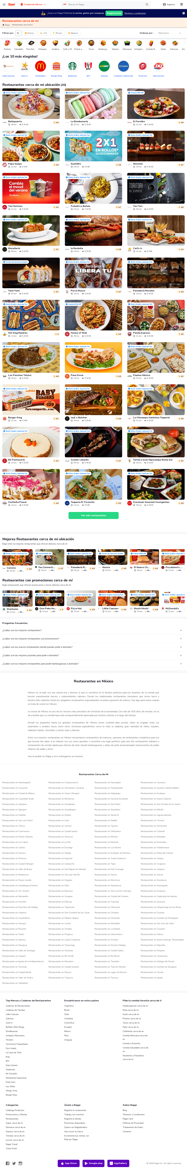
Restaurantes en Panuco (60, 972)
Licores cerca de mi (15, 1140)
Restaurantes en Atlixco (152, 934)
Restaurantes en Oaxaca (14, 853)
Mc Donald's (11, 1073)
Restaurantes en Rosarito (14, 929)
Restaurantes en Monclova (107, 880)
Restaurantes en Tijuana (106, 825)
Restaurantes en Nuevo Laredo (16, 880)
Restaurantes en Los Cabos (15, 842)
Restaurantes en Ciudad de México (18, 793)
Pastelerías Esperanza (16, 1078)
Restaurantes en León (59, 820)
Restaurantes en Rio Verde (61, 956)
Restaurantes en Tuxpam (14, 956)
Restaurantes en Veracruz (61, 836)
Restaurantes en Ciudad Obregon (18, 863)
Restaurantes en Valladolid (15, 983)
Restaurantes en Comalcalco (154, 956)
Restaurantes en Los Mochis (108, 847)
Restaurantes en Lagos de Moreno (111, 972)
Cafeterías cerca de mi (133, 1031)
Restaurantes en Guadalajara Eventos (20, 885)
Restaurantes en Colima (13, 847)
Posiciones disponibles (74, 1123)
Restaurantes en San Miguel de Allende (67, 869)
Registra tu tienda (72, 1118)
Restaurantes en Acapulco (153, 863)
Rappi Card (128, 1118)
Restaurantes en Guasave (153, 901)
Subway (9, 1018)
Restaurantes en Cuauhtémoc (16, 918)
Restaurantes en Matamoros (15, 874)
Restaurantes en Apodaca (14, 804)
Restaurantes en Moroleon (61, 961)
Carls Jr (9, 1022)
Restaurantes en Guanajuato (154, 885)
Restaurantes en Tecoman (14, 966)
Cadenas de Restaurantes (18, 1005)
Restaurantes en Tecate (152, 972)
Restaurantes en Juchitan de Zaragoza (158, 966)
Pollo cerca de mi (131, 1027)
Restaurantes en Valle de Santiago (18, 950)
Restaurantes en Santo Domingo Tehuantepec (162, 939)
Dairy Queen (12, 1065)
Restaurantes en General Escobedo (111, 798)
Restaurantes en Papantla (153, 945)
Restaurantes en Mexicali (106, 842)
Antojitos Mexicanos (15, 1035)
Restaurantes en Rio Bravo (107, 956)
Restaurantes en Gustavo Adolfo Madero (160, 788)
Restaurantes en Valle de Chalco (17, 977)
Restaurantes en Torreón (152, 820)
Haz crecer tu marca (73, 1131)
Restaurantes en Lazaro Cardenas (64, 939)
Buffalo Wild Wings (15, 1027)
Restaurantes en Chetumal (107, 918)
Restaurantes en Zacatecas (154, 880)
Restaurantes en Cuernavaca (16, 831)
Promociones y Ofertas (16, 1114)
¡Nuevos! (73, 33)
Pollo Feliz (10, 1082)
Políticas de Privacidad (133, 1123)
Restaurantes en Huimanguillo (16, 782)
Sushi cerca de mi (131, 1014)
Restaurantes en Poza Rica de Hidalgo (20, 907)
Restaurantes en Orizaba (60, 929)
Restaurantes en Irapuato (60, 858)
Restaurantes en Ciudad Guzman (64, 966)
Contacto (127, 1131)
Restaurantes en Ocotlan (106, 939)
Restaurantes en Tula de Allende (110, 966)
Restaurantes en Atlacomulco (108, 934)
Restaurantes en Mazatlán (153, 836)
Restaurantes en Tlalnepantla (109, 788)
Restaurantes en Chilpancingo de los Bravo (161, 907)
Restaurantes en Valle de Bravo (17, 869)
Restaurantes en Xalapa (60, 853)
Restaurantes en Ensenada (153, 842)
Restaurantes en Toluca (13, 825)
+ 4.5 (43, 33)
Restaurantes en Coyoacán (15, 788)
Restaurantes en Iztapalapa (107, 793)
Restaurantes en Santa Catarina (156, 798)
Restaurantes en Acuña (60, 923)
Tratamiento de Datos (133, 1127)
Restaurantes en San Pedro (107, 804)
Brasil (67, 1010)
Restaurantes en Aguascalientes (156, 815)
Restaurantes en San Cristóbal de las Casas (69, 912)
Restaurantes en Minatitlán (107, 923)
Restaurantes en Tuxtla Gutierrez (110, 858)
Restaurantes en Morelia (106, 836)
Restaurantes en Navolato (61, 950)
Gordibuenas (12, 1031)
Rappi (6, 25)
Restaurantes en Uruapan (61, 896)
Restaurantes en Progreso (61, 934)
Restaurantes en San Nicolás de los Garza (160, 804)
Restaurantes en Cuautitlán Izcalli (18, 798)
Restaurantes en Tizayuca (61, 977)
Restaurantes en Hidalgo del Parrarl (157, 961)
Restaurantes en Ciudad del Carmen (111, 896)
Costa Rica (69, 1022)
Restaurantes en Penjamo (153, 950)
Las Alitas (10, 1086)
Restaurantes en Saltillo (106, 820)
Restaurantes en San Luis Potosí (17, 820)
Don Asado (11, 1048)
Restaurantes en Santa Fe (107, 815)
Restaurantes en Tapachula (61, 907)
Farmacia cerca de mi (15, 1127)
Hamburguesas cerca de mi (135, 1005)
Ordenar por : (147, 33)
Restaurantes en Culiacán (153, 831)
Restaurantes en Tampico (153, 869)
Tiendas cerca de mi (15, 1135)
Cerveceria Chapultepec (17, 1044)
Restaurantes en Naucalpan (108, 782)
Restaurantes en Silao (59, 885)
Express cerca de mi (15, 1131)
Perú (66, 1035)
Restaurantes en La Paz (60, 842)
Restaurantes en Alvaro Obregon (64, 793)
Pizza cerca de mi (130, 1010)
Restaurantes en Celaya (152, 858)
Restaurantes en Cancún (60, 825)
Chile (66, 1014)
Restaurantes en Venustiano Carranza (66, 788)
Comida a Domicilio (131, 1043)
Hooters (9, 1039)
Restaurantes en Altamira (14, 912)
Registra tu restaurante (75, 1110)
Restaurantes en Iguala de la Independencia (23, 961)
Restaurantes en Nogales (60, 880)
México (67, 1031)
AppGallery (118, 1163)
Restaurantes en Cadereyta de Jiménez (159, 896)
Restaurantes (12, 1118)
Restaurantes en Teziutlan (107, 961)
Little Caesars (12, 1014)
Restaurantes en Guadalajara (62, 809)
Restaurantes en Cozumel (153, 929)
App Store (69, 1163)
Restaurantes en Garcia (106, 874)
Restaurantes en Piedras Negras (64, 918)
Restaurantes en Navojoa (14, 923)
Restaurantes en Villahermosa (155, 847)
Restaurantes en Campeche (61, 863)
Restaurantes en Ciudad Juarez (63, 831)
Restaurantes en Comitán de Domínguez (159, 918)
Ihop (8, 1056)
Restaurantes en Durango (61, 847)
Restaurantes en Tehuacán (107, 907)
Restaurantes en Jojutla (152, 977)
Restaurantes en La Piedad (107, 929)
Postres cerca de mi (132, 1018)
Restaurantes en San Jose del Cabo (157, 923)
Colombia (68, 1018)
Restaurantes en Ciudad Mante (16, 972)
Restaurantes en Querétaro (107, 809)
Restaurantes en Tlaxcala (107, 901)
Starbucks (10, 1069)
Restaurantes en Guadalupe (62, 804)
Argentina (68, 1005)
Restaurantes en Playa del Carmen (157, 853)
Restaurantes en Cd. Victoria (15, 891)
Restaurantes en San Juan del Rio (64, 874)
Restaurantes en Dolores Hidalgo (110, 945)
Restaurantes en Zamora (13, 939)
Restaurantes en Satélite (14, 815)
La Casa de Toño (13, 1052)
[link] (31, 106)
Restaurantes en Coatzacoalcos (63, 782)
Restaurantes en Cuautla (152, 912)
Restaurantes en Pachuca (14, 858)
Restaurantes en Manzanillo (15, 896)
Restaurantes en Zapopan (14, 809)
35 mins (57, 33)
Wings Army (11, 1090)
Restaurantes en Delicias (60, 901)
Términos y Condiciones (134, 1114)
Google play (94, 1163)
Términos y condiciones (135, 13)
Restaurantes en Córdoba (107, 912)
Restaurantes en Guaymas (153, 891)
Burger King (11, 1095)
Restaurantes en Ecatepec (153, 793)
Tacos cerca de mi (131, 1022)
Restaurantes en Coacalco (153, 782)
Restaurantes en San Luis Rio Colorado (113, 891)
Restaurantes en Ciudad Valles (109, 950)
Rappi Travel (12, 1144)
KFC (7, 1061)
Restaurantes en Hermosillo (154, 825)
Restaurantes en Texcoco (106, 977)
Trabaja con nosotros (74, 1114)
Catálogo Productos (15, 1110)
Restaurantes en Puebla (60, 815)
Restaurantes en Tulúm (13, 934)
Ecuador (68, 1027)
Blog (125, 1110)
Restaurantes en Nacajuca (14, 945)
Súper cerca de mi (14, 1123)
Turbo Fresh (11, 1148)
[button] (33, 4)
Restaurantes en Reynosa (61, 891)
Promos (29, 33)
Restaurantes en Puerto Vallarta (17, 836)
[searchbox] (105, 4)
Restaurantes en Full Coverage (109, 869)
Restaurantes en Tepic (105, 863)
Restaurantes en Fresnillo (14, 901)
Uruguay (68, 1039)
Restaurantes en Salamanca (108, 885)
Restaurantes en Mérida (152, 809)
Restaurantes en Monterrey (61, 798)
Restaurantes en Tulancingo (62, 945)
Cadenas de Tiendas (15, 1010)
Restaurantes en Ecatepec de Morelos (112, 853)
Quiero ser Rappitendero (75, 1127)
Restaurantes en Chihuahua (108, 831)
